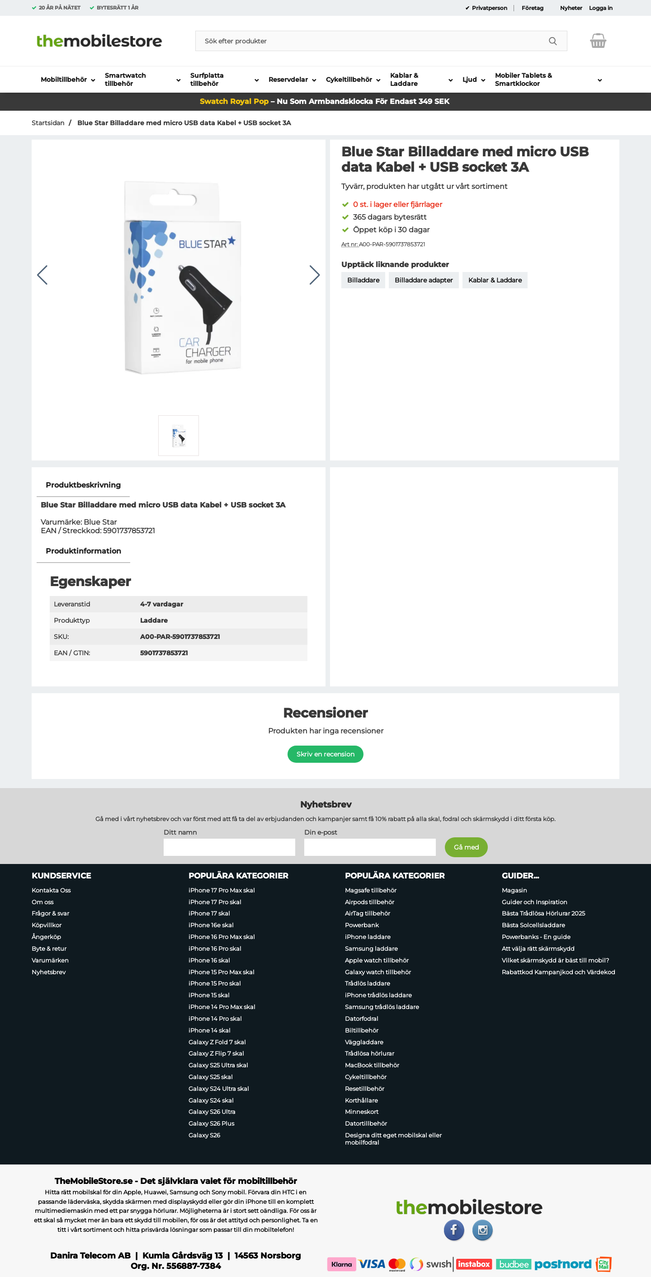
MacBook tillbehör (372, 1065)
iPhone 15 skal (209, 995)
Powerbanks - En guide (536, 936)
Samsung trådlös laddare (382, 1006)
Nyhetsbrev (49, 972)
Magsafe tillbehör (370, 890)
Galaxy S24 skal (211, 1100)
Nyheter (571, 8)
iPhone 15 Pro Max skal (222, 972)
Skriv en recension (325, 754)
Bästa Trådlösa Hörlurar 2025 (543, 913)
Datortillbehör (366, 1123)
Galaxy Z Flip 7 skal (216, 1053)
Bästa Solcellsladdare (533, 925)
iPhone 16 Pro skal (215, 948)
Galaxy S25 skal (211, 1076)
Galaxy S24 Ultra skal (219, 1088)
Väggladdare (364, 1042)
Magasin (514, 890)
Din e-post (320, 832)
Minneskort (361, 1112)
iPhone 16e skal (211, 925)
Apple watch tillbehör (377, 960)
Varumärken (50, 960)
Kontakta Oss (51, 890)
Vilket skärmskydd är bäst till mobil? (555, 960)
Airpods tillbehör (369, 902)
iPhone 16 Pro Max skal (222, 936)
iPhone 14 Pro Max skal (222, 1006)
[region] (178, 485)
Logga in (601, 8)
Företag (532, 8)
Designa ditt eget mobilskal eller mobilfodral (393, 1138)
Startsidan (48, 123)
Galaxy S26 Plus (211, 1123)
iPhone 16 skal (209, 960)
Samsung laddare (371, 948)
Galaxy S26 (204, 1135)
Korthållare (361, 1100)
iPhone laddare (368, 936)
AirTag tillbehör (367, 913)
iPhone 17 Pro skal (215, 902)
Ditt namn (180, 832)
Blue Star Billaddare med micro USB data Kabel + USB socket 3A (183, 123)
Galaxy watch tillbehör (378, 972)
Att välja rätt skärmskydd (538, 948)
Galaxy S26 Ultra (212, 1112)
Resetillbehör (364, 1088)
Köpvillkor (46, 925)
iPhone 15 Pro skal (215, 983)
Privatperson (489, 8)
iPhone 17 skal (209, 913)
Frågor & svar (50, 913)
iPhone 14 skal (210, 1030)
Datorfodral (361, 1018)
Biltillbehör (361, 1030)
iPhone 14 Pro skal (215, 1018)
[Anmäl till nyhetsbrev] (466, 847)
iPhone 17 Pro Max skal (222, 890)
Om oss (42, 902)
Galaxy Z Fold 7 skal (217, 1042)
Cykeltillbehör (366, 1076)
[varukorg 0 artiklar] (598, 41)
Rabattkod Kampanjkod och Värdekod (558, 972)
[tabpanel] (178, 507)
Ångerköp (46, 936)
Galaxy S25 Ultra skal (218, 1065)
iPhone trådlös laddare (378, 995)
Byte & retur (49, 948)
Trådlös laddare (367, 983)
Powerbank (362, 925)
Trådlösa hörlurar (369, 1053)
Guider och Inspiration (534, 902)
